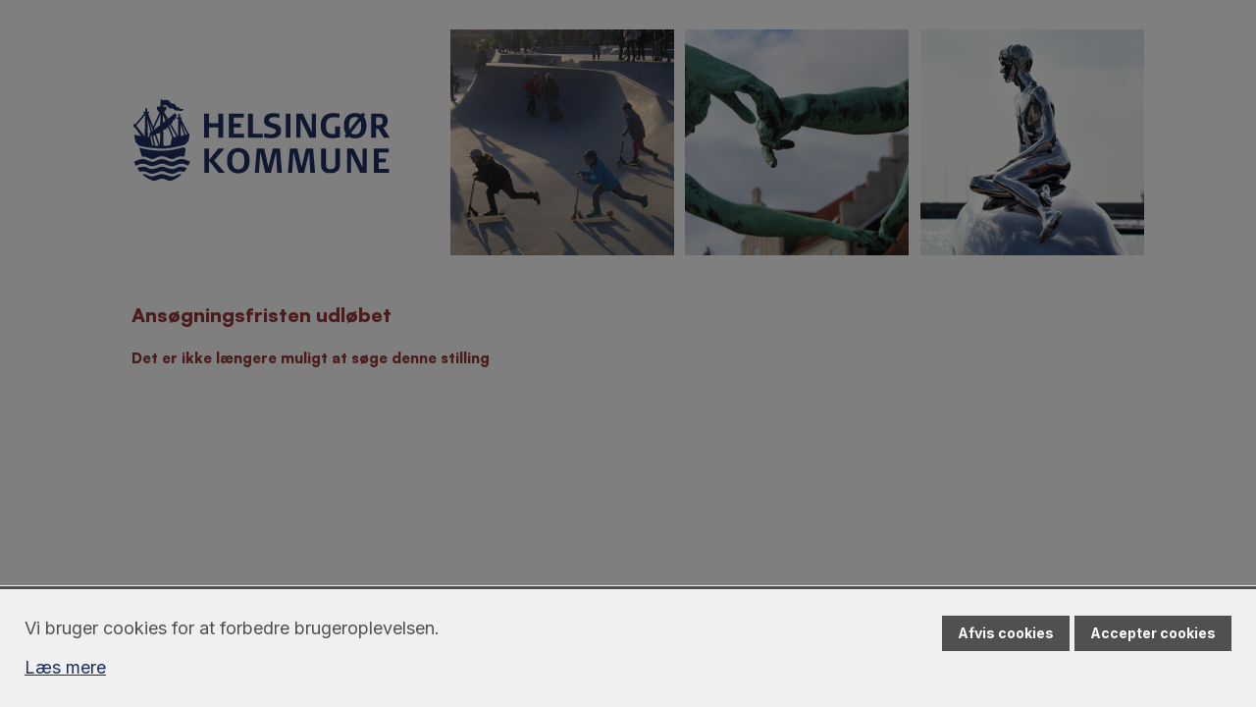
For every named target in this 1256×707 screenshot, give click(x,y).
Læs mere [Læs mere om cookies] (65, 667)
